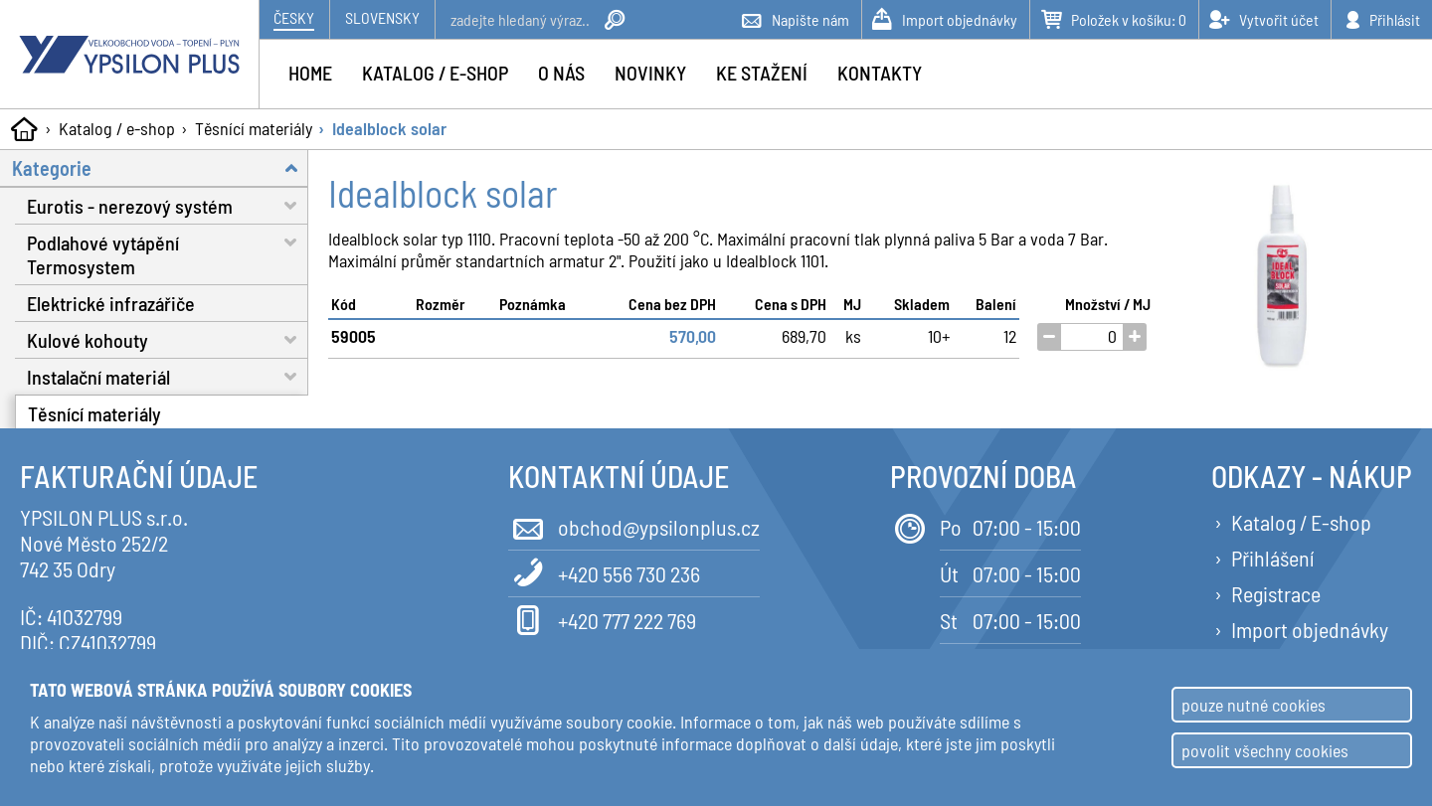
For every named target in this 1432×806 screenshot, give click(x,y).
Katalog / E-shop (1301, 522)
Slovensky (382, 17)
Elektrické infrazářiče (111, 303)
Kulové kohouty (167, 339)
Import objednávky (1309, 629)
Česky (293, 17)
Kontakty (879, 72)
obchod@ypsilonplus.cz (634, 525)
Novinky (650, 72)
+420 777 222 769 (602, 618)
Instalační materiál (167, 376)
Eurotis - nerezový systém (167, 205)
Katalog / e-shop (117, 128)
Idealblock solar (389, 128)
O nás (561, 72)
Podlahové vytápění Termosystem (167, 251)
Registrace (1276, 593)
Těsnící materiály (253, 128)
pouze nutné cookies (1253, 705)
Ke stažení (761, 72)
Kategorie (160, 167)
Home (310, 72)
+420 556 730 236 (604, 572)
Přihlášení (1272, 557)
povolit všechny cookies (1264, 750)
